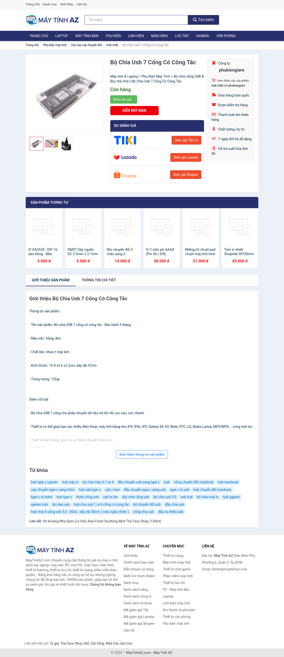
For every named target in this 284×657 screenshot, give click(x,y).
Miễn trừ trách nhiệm (139, 576)
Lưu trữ (182, 36)
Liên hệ (82, 4)
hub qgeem (231, 497)
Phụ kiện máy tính (54, 45)
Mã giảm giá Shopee (139, 623)
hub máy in (70, 482)
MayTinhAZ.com (138, 653)
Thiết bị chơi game (177, 569)
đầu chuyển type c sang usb (145, 490)
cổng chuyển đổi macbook (194, 482)
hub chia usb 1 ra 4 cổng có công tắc (101, 504)
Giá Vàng (97, 643)
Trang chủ (32, 4)
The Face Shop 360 (74, 643)
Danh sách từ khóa (138, 603)
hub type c (64, 497)
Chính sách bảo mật (139, 562)
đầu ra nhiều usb (170, 512)
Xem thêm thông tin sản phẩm (142, 454)
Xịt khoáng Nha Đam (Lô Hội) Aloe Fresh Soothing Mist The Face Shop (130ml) (102, 521)
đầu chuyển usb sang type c (139, 482)
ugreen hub (39, 504)
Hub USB (112, 45)
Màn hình (159, 36)
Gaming (202, 36)
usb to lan (110, 497)
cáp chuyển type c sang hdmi (53, 490)
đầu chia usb (174, 504)
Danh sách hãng (136, 590)
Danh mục (50, 4)
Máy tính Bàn (87, 36)
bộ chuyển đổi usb (147, 504)
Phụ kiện (113, 36)
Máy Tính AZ (162, 653)
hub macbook (228, 482)
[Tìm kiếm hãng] (136, 20)
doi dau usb (61, 504)
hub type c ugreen (44, 482)
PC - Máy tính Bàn (176, 590)
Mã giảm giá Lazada (139, 617)
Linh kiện (136, 36)
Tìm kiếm (203, 19)
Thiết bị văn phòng (176, 617)
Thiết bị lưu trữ (174, 583)
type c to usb (179, 490)
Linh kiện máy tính (176, 603)
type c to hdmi (41, 497)
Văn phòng (226, 36)
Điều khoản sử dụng (139, 569)
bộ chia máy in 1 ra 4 (98, 482)
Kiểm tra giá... (123, 99)
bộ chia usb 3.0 (164, 497)
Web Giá (112, 643)
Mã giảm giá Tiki (136, 610)
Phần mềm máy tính (178, 576)
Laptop (61, 36)
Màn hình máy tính (177, 562)
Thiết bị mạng (173, 556)
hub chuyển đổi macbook (212, 490)
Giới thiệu (66, 4)
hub (167, 482)
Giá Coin (126, 643)
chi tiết (99, 280)
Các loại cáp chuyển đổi (86, 45)
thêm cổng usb (87, 497)
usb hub (187, 497)
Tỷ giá (54, 643)
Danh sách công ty (137, 596)
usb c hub (112, 490)
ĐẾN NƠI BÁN (134, 110)
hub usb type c (90, 490)
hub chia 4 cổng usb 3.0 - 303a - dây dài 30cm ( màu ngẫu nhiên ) (80, 512)
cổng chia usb (143, 512)
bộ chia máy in (208, 497)
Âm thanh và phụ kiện (179, 610)
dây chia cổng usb (135, 497)
